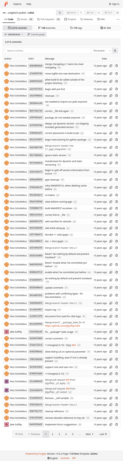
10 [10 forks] (117, 12)
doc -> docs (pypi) (54, 241)
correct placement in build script (62, 133)
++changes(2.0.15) (54, 373)
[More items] (118, 19)
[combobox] (101, 51)
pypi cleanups (52, 179)
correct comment (54, 338)
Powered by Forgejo (35, 453)
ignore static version (55, 155)
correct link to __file (55, 215)
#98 (68, 388)
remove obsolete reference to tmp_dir (65, 417)
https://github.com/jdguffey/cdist (62, 325)
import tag (50, 309)
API (74, 458)
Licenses (65, 458)
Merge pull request (55, 379)
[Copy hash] (110, 65)
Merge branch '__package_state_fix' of (65, 322)
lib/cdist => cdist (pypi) (56, 234)
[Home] (6, 4)
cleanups (49, 95)
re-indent (50, 195)
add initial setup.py (55, 228)
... (59, 67)
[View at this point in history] (116, 65)
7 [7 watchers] (81, 12)
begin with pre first (55, 89)
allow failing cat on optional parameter (65, 351)
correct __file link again (57, 111)
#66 (74, 345)
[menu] (52, 458)
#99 (68, 379)
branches (46, 27)
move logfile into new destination (62, 73)
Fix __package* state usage (59, 331)
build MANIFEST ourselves (58, 208)
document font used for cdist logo (63, 316)
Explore (17, 3)
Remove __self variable (57, 398)
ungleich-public (17, 12)
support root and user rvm (59, 367)
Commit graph (36, 34)
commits (17, 27)
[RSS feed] (60, 12)
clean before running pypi (58, 201)
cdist (31, 12)
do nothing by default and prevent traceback (68, 278)
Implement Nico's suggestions (61, 424)
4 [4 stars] (98, 12)
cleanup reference (54, 411)
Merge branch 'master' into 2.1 (61, 247)
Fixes (68, 345)
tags (76, 27)
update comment (54, 287)
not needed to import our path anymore (66, 101)
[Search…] (115, 51)
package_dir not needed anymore (62, 117)
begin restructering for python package (65, 139)
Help (28, 3)
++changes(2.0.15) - (55, 345)
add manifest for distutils (58, 221)
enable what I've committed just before (65, 272)
